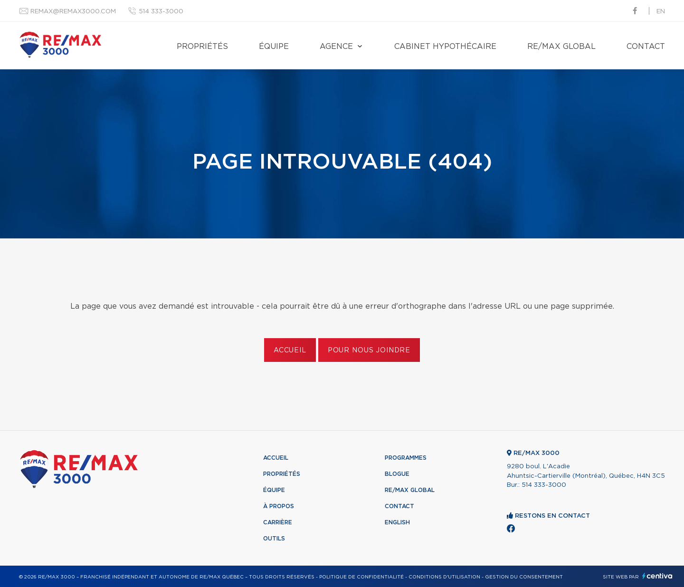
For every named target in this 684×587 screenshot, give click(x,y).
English (397, 522)
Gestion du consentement (524, 577)
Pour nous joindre (369, 350)
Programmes (406, 458)
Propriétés (202, 46)
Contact (646, 46)
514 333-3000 (161, 12)
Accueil (290, 350)
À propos (278, 506)
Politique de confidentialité (361, 577)
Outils (274, 538)
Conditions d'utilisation (444, 577)
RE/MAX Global (561, 46)
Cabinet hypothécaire (445, 46)
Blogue (397, 474)
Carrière (277, 522)
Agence (336, 46)
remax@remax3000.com (73, 12)
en (660, 12)
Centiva (657, 576)
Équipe (274, 46)
